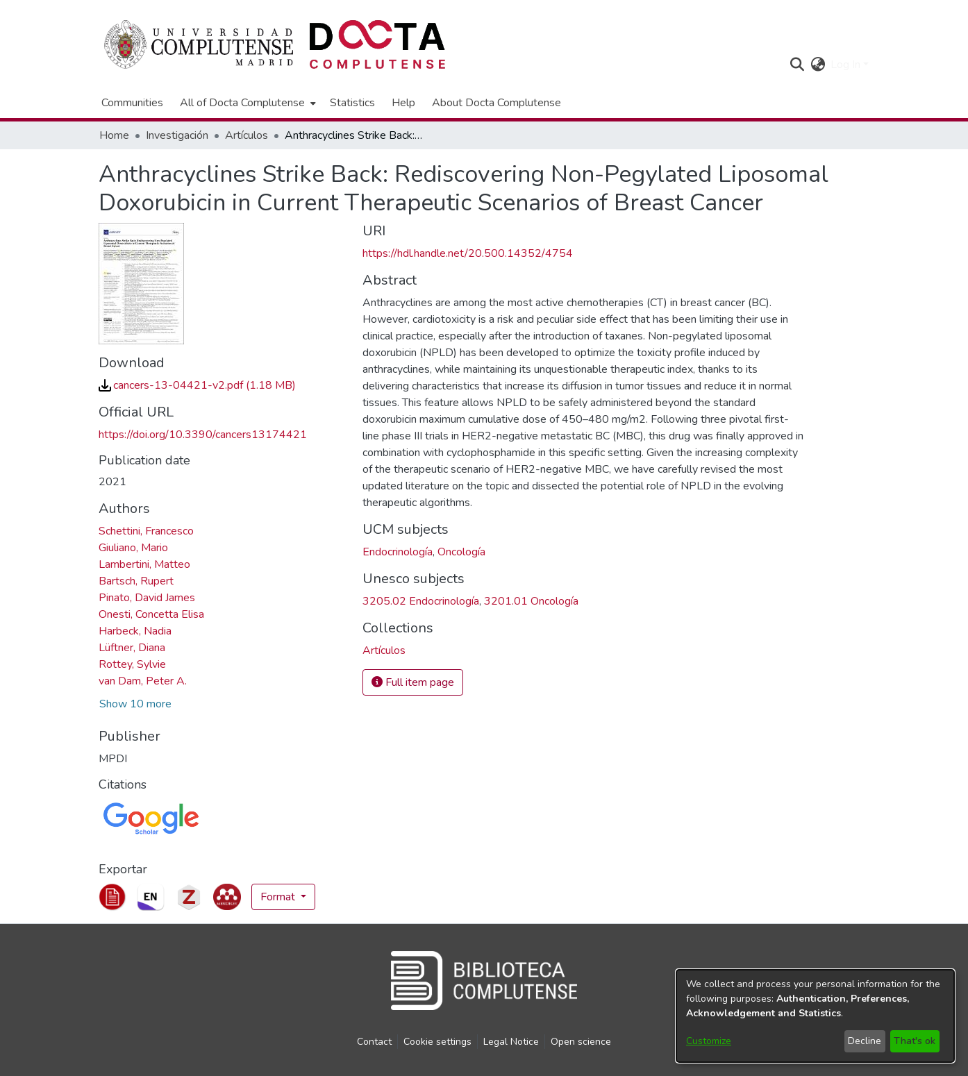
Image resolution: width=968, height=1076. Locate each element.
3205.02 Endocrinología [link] (420, 601)
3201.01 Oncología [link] (531, 601)
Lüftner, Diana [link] (132, 647)
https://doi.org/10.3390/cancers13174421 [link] (203, 434)
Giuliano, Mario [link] (133, 547)
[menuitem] (246, 102)
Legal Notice (511, 1041)
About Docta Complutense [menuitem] (496, 102)
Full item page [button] (413, 682)
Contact (374, 1041)
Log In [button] (847, 64)
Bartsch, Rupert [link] (136, 581)
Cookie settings (437, 1041)
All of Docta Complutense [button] (242, 102)
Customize (708, 1041)
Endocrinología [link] (397, 552)
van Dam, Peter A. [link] (143, 681)
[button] (797, 64)
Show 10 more (135, 704)
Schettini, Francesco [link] (146, 531)
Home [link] (114, 135)
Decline (864, 1041)
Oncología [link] (461, 552)
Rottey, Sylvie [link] (132, 664)
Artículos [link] (246, 135)
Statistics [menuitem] (352, 102)
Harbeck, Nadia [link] (135, 631)
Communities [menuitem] (132, 102)
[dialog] (815, 1016)
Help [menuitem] (403, 102)
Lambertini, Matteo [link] (144, 564)
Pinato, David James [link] (147, 597)
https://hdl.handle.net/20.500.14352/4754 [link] (467, 253)
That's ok (914, 1041)
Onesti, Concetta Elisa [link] (151, 614)
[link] (197, 385)
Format (279, 897)
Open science (581, 1041)
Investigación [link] (177, 135)
